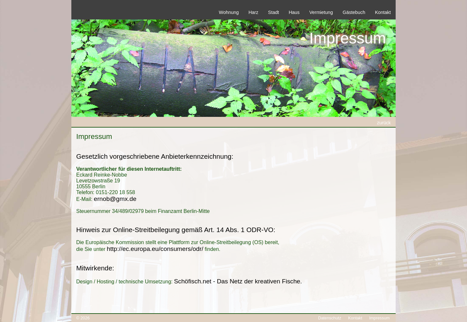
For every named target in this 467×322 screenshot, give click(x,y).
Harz (253, 12)
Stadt (273, 12)
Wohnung (229, 12)
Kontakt (383, 12)
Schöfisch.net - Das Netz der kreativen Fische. (238, 281)
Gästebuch (354, 12)
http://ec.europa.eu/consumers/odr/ (155, 248)
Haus (294, 12)
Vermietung (321, 12)
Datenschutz (329, 318)
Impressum (379, 318)
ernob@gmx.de (115, 198)
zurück (384, 122)
